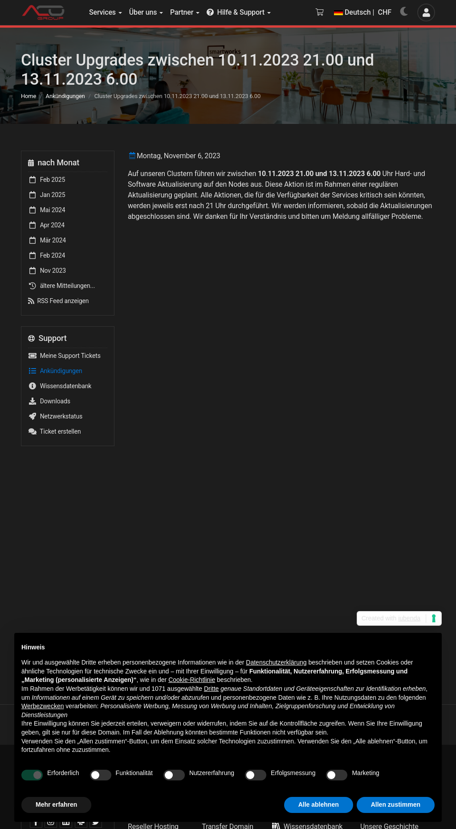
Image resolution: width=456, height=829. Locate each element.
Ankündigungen (65, 96)
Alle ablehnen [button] (318, 804)
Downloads (49, 401)
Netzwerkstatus (55, 416)
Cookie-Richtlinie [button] (191, 679)
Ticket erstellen (54, 431)
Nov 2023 (47, 270)
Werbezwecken (42, 706)
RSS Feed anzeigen (58, 300)
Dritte (211, 688)
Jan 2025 (46, 194)
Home (28, 96)
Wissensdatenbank (59, 386)
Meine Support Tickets (64, 355)
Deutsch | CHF (362, 12)
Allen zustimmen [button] (395, 804)
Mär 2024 (47, 240)
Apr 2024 (46, 225)
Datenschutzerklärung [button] (276, 662)
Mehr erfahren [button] (56, 804)
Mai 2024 (46, 210)
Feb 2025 (46, 179)
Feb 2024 (46, 255)
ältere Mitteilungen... (61, 285)
